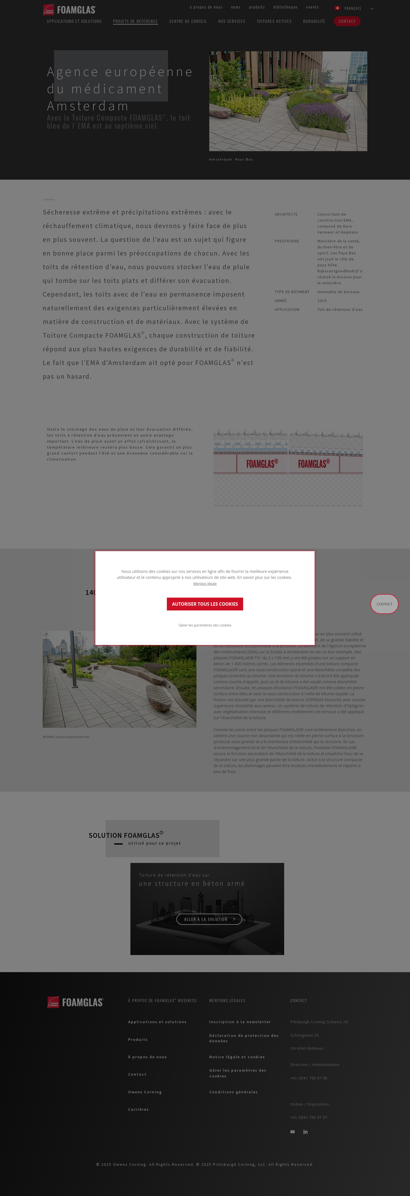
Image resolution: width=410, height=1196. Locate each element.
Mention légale (205, 583)
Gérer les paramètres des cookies (205, 625)
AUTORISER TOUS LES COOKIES (205, 604)
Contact (384, 604)
